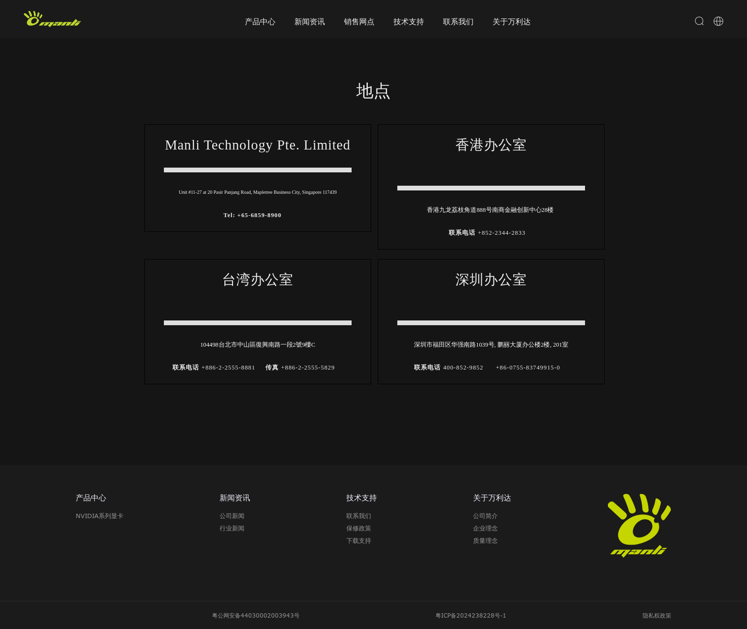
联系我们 (458, 21)
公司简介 (485, 515)
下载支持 (358, 540)
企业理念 (485, 528)
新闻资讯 (309, 21)
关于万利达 (512, 21)
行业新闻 (232, 528)
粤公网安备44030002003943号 (256, 615)
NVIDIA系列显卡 (99, 515)
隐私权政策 (657, 615)
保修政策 (358, 528)
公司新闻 (232, 515)
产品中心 (260, 21)
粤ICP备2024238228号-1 (470, 615)
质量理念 (485, 540)
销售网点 (359, 21)
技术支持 (409, 21)
